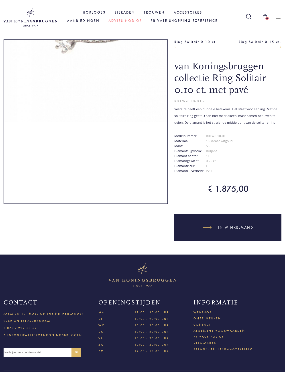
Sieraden (124, 12)
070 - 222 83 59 (22, 328)
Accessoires (188, 12)
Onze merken (207, 318)
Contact (202, 324)
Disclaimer (204, 342)
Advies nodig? (125, 20)
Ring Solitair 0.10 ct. (195, 42)
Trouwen (154, 12)
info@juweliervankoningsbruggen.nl (47, 334)
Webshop (202, 312)
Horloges (94, 12)
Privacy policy (208, 336)
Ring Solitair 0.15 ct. (259, 42)
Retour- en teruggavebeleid (222, 348)
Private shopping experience (184, 20)
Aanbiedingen (83, 20)
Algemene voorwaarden (219, 330)
